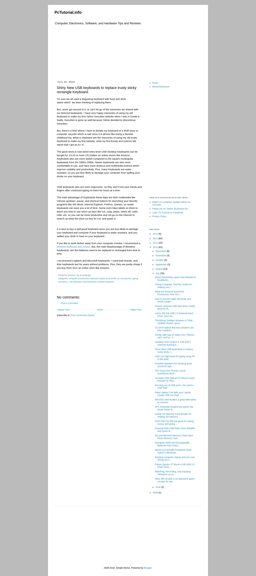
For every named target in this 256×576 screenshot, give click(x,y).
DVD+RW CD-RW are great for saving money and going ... (174, 422)
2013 (156, 234)
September (161, 264)
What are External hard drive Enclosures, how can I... (169, 293)
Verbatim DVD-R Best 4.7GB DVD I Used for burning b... (173, 343)
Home (100, 309)
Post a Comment (69, 303)
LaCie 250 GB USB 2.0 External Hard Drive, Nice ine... (174, 314)
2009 (156, 492)
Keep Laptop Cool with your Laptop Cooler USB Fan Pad (173, 394)
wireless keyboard (106, 282)
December (161, 251)
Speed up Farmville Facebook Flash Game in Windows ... (173, 451)
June (158, 487)
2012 (156, 238)
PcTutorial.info (68, 12)
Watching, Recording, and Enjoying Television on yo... (173, 473)
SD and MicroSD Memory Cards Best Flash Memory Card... (174, 437)
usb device (63, 282)
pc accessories (124, 278)
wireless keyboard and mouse (73, 246)
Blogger (148, 568)
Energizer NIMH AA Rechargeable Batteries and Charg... (172, 444)
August (159, 269)
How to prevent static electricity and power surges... (173, 300)
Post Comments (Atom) (83, 315)
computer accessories (79, 278)
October (159, 260)
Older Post (135, 309)
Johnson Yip (74, 275)
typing (135, 278)
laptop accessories (107, 278)
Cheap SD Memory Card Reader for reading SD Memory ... (173, 415)
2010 (156, 247)
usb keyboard (75, 282)
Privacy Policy (159, 216)
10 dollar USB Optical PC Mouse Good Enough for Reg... (174, 379)
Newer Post (63, 309)
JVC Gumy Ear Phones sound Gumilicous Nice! (170, 372)
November (161, 255)
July (157, 273)
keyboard (94, 278)
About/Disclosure (160, 86)
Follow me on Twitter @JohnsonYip (170, 208)
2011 (156, 242)
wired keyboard (89, 282)
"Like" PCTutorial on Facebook (167, 212)
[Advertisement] (128, 52)
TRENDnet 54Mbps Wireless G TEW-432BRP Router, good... (174, 322)
